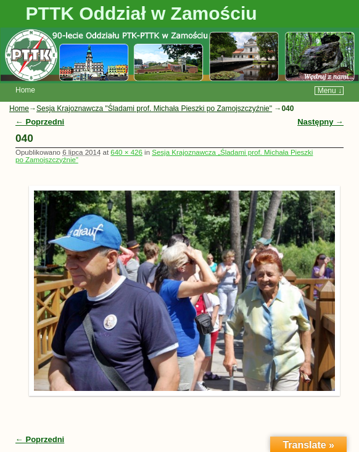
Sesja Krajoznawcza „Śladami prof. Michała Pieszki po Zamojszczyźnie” (164, 156)
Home (25, 90)
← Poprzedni (39, 121)
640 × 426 (126, 152)
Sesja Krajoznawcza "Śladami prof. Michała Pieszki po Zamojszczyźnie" (154, 108)
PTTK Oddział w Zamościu (141, 13)
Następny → (320, 121)
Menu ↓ (330, 90)
